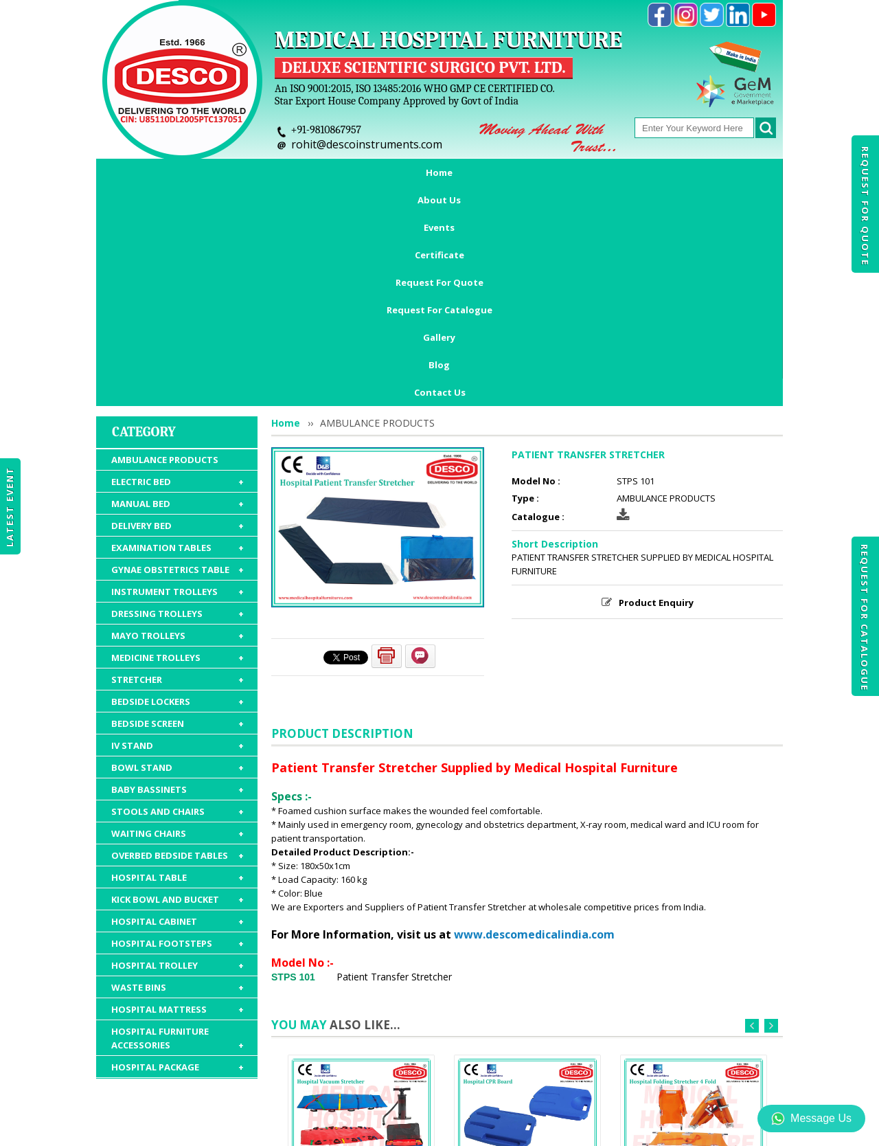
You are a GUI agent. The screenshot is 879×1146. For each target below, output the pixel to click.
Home (152, 172)
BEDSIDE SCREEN (177, 531)
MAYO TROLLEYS (177, 443)
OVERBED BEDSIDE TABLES (177, 663)
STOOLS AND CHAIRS (177, 619)
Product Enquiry (656, 410)
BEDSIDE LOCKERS (177, 509)
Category (144, 239)
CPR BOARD (527, 990)
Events (282, 172)
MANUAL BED (177, 311)
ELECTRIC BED (177, 289)
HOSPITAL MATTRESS (177, 817)
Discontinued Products (637, 1066)
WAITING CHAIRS (177, 641)
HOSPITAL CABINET (177, 729)
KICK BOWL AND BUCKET (177, 707)
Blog (728, 172)
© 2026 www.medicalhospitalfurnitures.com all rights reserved (235, 1129)
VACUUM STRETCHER (361, 990)
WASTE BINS (177, 795)
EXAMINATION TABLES (177, 355)
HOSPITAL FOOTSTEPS (177, 751)
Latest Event (9, 507)
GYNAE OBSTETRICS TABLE (177, 377)
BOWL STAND (177, 575)
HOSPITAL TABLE (177, 685)
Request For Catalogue (864, 617)
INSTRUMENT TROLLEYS (177, 399)
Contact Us (440, 200)
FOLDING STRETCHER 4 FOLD (693, 990)
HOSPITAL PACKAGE (177, 874)
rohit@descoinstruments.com (366, 144)
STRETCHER (177, 487)
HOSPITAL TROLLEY (177, 773)
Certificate (351, 172)
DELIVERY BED (177, 333)
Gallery (673, 172)
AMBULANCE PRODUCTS (164, 267)
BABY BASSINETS (177, 597)
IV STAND (177, 553)
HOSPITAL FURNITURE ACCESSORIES (177, 846)
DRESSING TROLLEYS (177, 421)
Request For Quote (865, 206)
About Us (216, 172)
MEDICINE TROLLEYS (177, 465)
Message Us (811, 1118)
